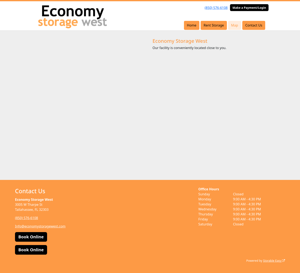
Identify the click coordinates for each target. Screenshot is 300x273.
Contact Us (253, 25)
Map (234, 25)
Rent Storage (214, 25)
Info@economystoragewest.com (40, 226)
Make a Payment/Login (249, 8)
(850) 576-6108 (216, 7)
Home (191, 25)
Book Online (31, 237)
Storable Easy (274, 261)
